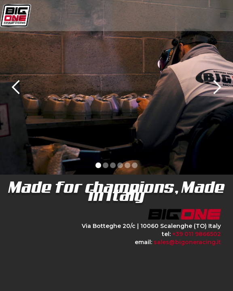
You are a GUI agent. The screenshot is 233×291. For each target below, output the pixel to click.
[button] (223, 15)
